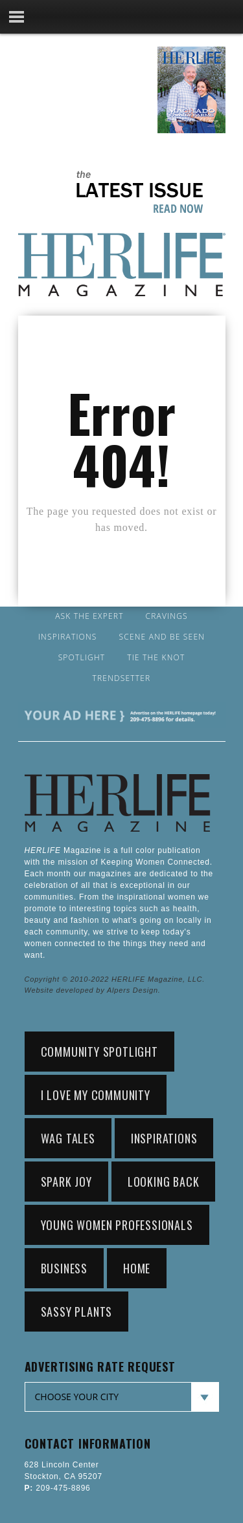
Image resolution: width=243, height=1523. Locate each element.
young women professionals (117, 1224)
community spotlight (99, 1051)
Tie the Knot (156, 657)
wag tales (68, 1138)
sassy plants (77, 1311)
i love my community (95, 1094)
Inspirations (67, 637)
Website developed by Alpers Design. (93, 990)
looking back (164, 1181)
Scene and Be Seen (162, 637)
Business (64, 1268)
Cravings (167, 616)
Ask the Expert (89, 616)
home (136, 1268)
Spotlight (82, 657)
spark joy (66, 1181)
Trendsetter (122, 678)
